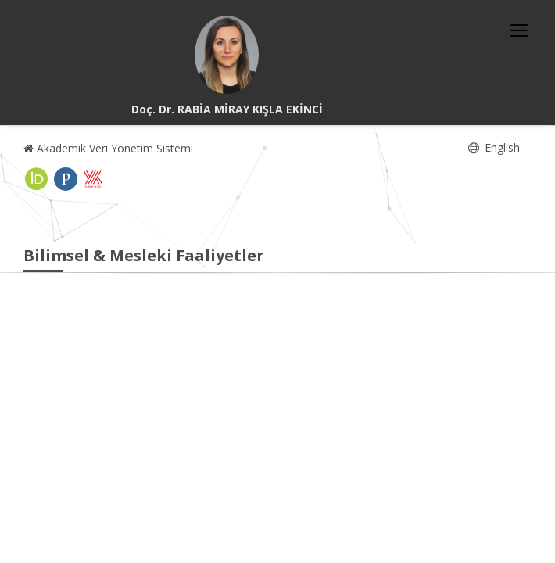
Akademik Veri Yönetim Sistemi (108, 148)
